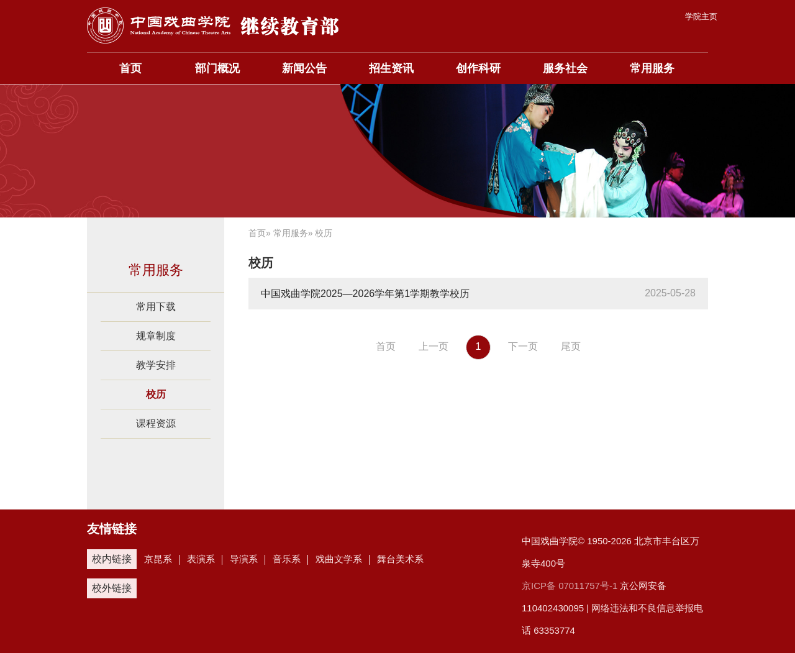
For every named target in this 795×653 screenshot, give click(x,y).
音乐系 (287, 559)
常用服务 (652, 68)
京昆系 (158, 559)
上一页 (433, 346)
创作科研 (478, 68)
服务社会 (565, 68)
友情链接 (112, 529)
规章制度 (156, 336)
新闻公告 (304, 68)
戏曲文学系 (339, 559)
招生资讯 (391, 68)
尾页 (571, 346)
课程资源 (156, 423)
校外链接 (112, 588)
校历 (156, 394)
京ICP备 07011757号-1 (569, 585)
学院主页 (701, 16)
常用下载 (156, 306)
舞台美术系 (400, 559)
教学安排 (156, 365)
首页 (130, 68)
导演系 (244, 559)
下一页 (523, 346)
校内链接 (112, 559)
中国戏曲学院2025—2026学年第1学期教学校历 (365, 293)
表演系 (201, 559)
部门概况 (217, 68)
